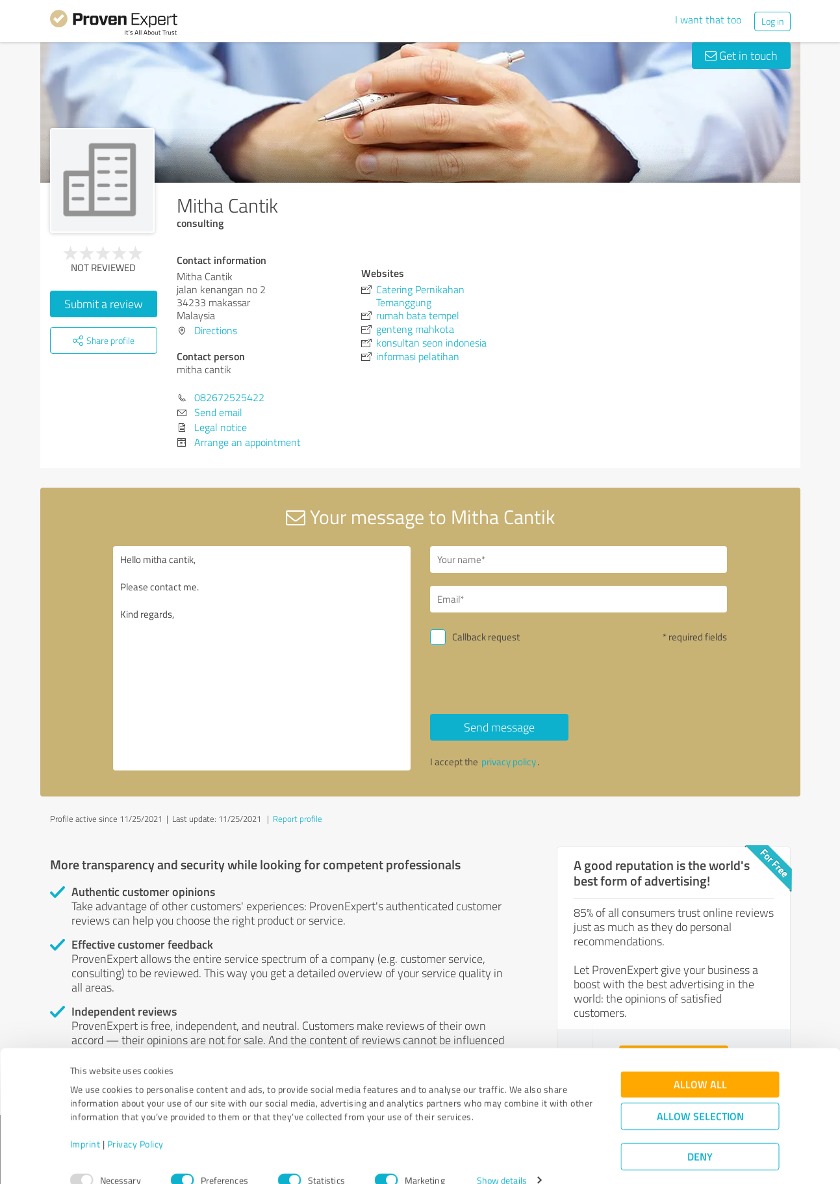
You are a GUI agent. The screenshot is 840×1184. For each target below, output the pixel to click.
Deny (700, 1135)
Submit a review (103, 303)
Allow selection (700, 1095)
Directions (215, 330)
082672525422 (229, 397)
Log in (772, 21)
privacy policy (508, 762)
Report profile (297, 818)
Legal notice (220, 427)
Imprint (85, 1123)
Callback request (486, 637)
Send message (499, 727)
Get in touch (741, 55)
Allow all (700, 1063)
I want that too (708, 19)
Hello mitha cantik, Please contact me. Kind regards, (262, 658)
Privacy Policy (135, 1123)
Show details (502, 1159)
